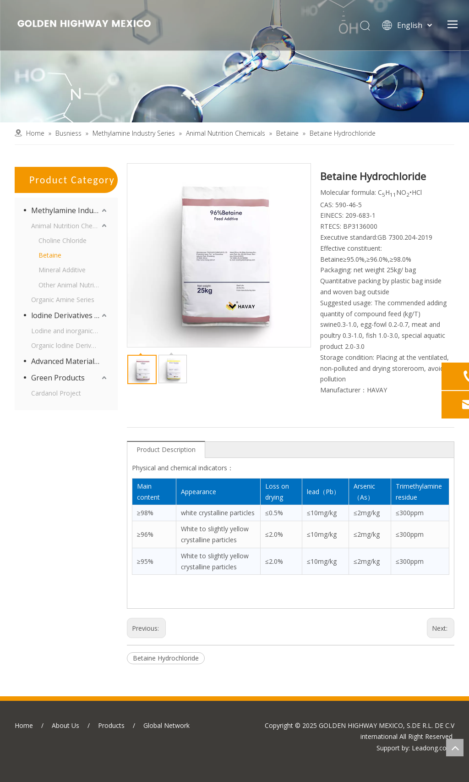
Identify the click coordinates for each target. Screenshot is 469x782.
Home (24, 725)
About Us (65, 725)
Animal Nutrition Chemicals (70, 225)
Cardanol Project (56, 393)
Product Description (166, 449)
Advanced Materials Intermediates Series (70, 361)
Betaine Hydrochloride (166, 658)
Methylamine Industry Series (70, 210)
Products (111, 725)
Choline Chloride (62, 240)
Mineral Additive (62, 269)
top (455, 747)
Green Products (58, 378)
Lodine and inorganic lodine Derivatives (70, 330)
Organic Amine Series (62, 299)
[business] (234, 61)
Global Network (166, 725)
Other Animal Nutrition (71, 285)
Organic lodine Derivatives (70, 345)
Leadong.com (432, 747)
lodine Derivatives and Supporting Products (70, 315)
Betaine (49, 255)
